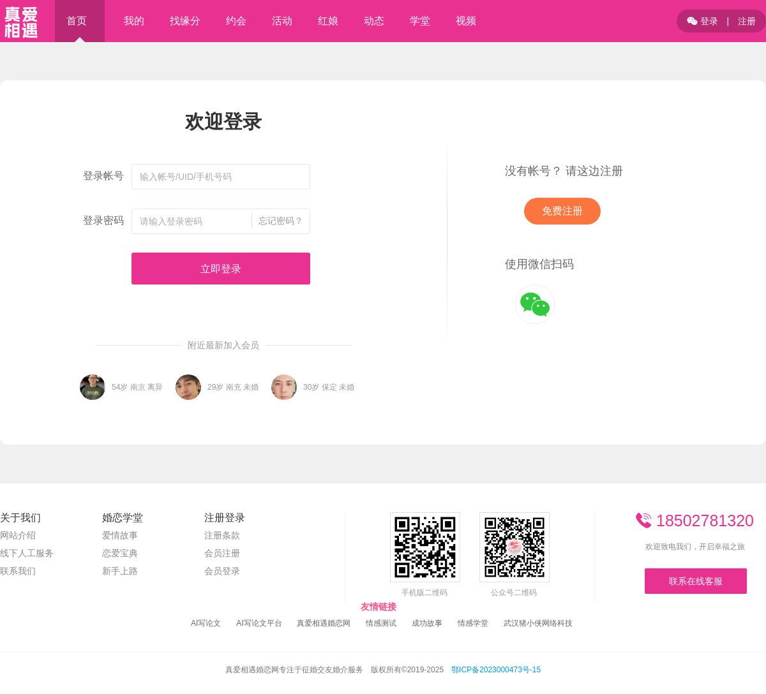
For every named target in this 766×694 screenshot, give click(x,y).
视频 (466, 20)
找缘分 (185, 20)
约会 (236, 20)
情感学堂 (473, 623)
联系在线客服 (696, 581)
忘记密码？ (281, 221)
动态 (374, 20)
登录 (702, 21)
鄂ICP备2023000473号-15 (496, 669)
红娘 (328, 20)
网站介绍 (18, 535)
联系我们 (18, 571)
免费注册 (562, 210)
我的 (134, 20)
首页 (76, 20)
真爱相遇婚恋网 (323, 623)
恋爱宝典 (120, 553)
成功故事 (427, 623)
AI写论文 (206, 623)
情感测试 (381, 623)
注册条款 (222, 535)
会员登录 (222, 571)
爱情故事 (120, 535)
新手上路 (120, 571)
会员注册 (222, 553)
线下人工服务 (27, 553)
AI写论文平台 (259, 623)
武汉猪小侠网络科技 (538, 623)
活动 (282, 20)
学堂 (420, 20)
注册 (747, 21)
